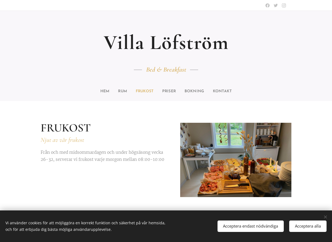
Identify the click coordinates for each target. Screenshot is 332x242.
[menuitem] (100, 91)
